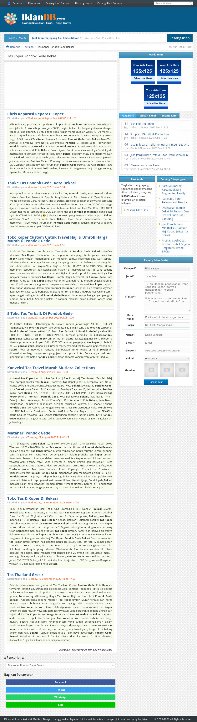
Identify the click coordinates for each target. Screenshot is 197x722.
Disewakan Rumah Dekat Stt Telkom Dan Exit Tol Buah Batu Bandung (175, 213)
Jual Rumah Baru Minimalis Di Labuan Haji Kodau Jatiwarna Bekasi (175, 229)
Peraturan (34, 3)
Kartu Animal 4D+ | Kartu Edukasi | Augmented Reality (174, 189)
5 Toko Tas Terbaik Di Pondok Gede (40, 313)
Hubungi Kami (83, 3)
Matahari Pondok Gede (28, 433)
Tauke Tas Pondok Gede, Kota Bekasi (41, 182)
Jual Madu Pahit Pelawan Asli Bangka (174, 200)
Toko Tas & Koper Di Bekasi (32, 498)
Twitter (60, 689)
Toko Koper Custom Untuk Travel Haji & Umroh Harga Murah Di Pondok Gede (57, 239)
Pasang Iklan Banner (57, 3)
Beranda (15, 3)
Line (60, 704)
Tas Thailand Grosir (25, 574)
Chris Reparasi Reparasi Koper (35, 114)
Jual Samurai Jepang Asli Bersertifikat (55, 38)
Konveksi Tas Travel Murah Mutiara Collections (51, 367)
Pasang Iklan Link (137, 210)
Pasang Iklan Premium (110, 3)
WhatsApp (60, 697)
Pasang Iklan (179, 38)
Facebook (61, 682)
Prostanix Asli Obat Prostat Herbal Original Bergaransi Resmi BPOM (176, 246)
